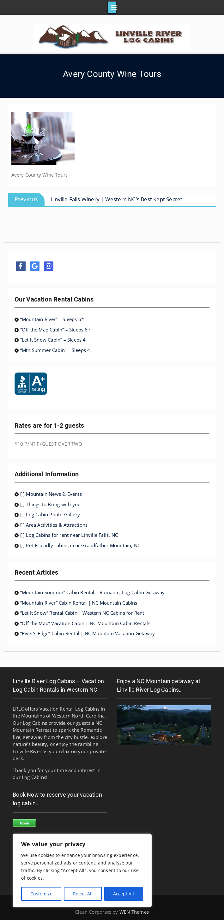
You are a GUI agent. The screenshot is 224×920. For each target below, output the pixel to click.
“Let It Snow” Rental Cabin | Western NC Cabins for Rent (82, 613)
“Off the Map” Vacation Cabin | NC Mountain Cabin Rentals (85, 623)
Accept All (123, 894)
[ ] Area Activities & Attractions (54, 525)
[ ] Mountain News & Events (51, 494)
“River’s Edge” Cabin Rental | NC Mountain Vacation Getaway (87, 633)
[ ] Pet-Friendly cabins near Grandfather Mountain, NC (80, 545)
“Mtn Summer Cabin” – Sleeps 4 (55, 350)
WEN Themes (134, 912)
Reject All (83, 894)
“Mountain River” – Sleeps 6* (52, 319)
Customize (41, 894)
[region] (82, 870)
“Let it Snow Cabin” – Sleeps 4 (53, 340)
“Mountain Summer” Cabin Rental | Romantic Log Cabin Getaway (92, 592)
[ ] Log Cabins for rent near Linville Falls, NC (69, 535)
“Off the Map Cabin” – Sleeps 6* (55, 329)
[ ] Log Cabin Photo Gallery (50, 514)
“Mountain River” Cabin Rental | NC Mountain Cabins (78, 603)
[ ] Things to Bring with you (50, 504)
